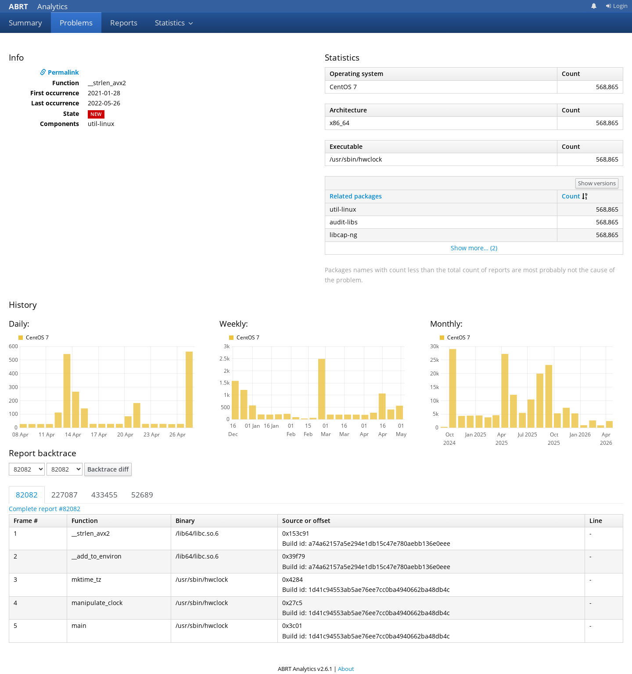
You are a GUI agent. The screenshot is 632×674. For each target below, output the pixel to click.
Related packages (356, 196)
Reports (123, 23)
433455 (104, 495)
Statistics (174, 23)
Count (571, 196)
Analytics (38, 6)
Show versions (597, 183)
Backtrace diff (108, 469)
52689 (142, 495)
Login (617, 6)
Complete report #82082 (44, 509)
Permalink (59, 72)
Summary (25, 23)
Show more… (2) (474, 248)
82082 (27, 495)
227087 (64, 495)
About (346, 669)
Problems (76, 23)
